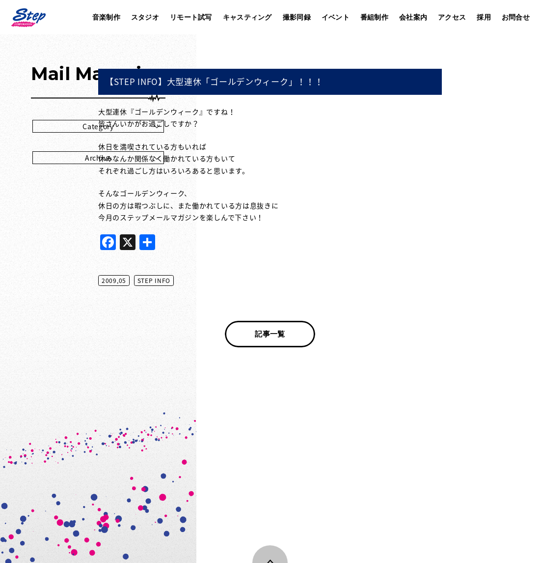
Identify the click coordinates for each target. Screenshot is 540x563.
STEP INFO (252, 280)
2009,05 (212, 280)
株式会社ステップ (28, 17)
